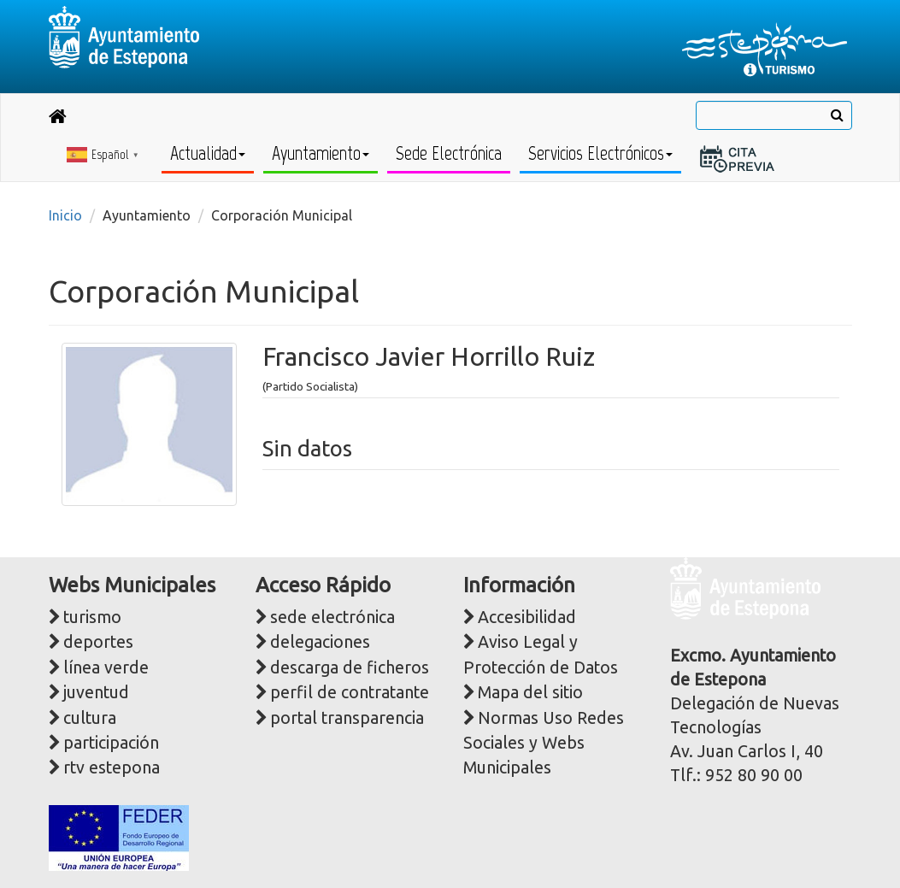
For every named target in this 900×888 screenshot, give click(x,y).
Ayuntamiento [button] (320, 153)
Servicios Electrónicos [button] (600, 153)
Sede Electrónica (449, 153)
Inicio (65, 215)
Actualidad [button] (207, 153)
